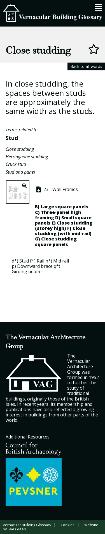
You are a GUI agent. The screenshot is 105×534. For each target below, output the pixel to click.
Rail (40, 261)
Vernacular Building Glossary (27, 524)
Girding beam (26, 271)
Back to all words (86, 66)
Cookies (67, 524)
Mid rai (60, 261)
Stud (12, 138)
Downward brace (35, 266)
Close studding (20, 149)
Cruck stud (16, 164)
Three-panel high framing (58, 215)
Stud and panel (20, 172)
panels (60, 244)
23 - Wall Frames (56, 189)
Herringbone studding (27, 157)
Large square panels (64, 207)
